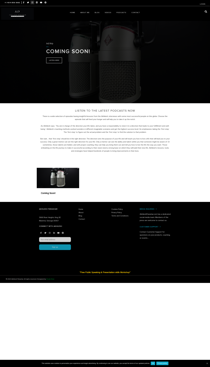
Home (72, 13)
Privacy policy (162, 363)
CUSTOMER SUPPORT (149, 193)
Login (202, 4)
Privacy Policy (116, 178)
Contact (135, 13)
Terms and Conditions (119, 182)
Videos (108, 13)
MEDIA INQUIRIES (147, 175)
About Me (85, 13)
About (81, 178)
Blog (97, 13)
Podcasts (121, 13)
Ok (153, 363)
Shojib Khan (50, 279)
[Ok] (207, 363)
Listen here (54, 60)
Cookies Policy (117, 175)
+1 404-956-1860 (12, 3)
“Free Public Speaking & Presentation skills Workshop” (105, 272)
